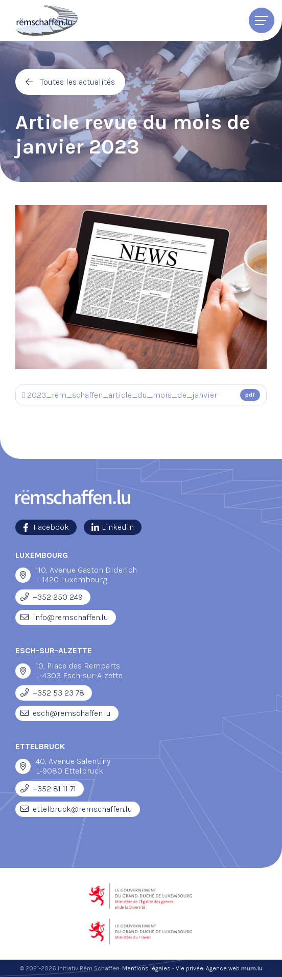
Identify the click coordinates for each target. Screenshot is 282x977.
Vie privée (189, 968)
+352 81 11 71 (54, 788)
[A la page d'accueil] (46, 20)
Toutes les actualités (77, 82)
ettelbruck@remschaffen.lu (82, 809)
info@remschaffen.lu (70, 617)
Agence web (223, 968)
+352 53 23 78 (58, 693)
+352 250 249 (58, 597)
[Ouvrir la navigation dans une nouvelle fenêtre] (23, 575)
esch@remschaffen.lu (72, 713)
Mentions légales (146, 968)
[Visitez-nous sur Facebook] (46, 527)
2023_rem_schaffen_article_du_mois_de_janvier (141, 395)
